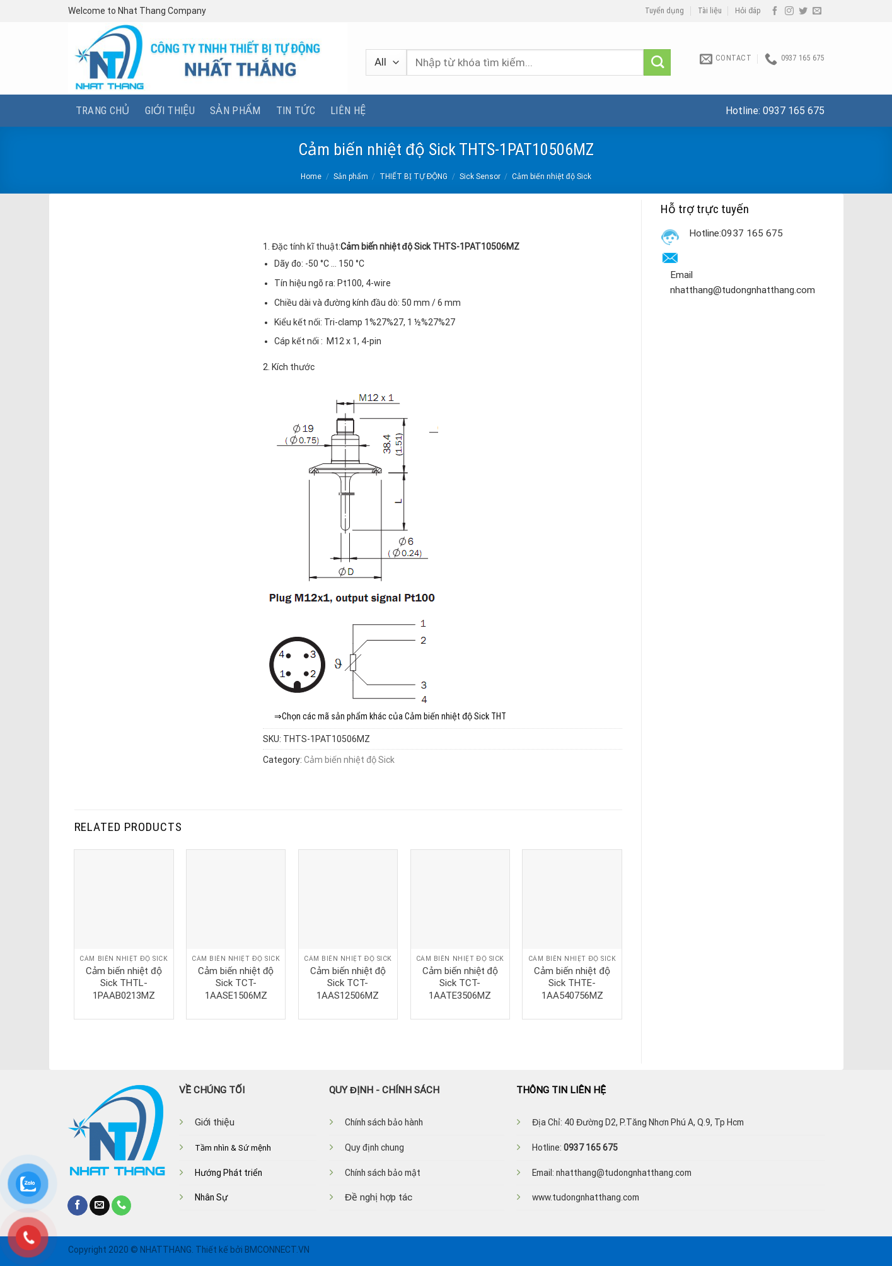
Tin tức (295, 110)
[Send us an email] (817, 11)
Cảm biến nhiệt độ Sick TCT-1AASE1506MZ (236, 983)
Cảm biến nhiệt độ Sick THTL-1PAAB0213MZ (123, 983)
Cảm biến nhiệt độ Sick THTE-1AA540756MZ (572, 983)
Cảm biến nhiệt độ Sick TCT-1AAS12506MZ (348, 983)
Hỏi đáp (748, 10)
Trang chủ (103, 110)
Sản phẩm (235, 110)
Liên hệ (348, 110)
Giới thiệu (170, 110)
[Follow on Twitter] (803, 11)
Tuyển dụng (664, 10)
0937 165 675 (794, 111)
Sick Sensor (480, 176)
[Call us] (122, 1205)
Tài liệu (710, 10)
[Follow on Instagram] (789, 11)
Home (311, 176)
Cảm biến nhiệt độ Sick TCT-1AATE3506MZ (460, 983)
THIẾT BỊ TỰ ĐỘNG (413, 176)
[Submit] (657, 62)
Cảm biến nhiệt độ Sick (551, 176)
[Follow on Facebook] (774, 11)
